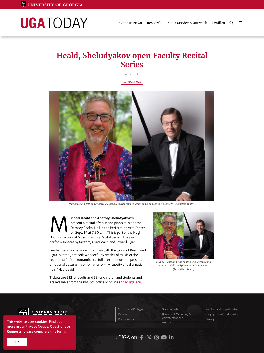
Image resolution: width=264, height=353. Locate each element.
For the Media (126, 319)
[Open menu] (240, 22)
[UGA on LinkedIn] (171, 337)
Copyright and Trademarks (221, 314)
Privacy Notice (37, 326)
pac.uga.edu (132, 282)
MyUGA (166, 322)
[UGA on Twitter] (149, 337)
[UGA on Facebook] (142, 337)
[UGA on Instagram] (157, 337)
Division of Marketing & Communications (176, 316)
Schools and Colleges (130, 309)
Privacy (209, 319)
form (61, 331)
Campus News (132, 81)
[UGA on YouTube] (164, 337)
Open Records (170, 309)
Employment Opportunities (221, 309)
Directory (123, 314)
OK (17, 342)
